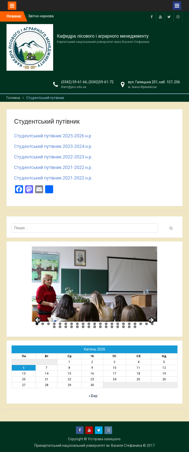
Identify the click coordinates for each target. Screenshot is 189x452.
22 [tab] (54, 326)
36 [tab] (135, 326)
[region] (94, 284)
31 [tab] (106, 326)
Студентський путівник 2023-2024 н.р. (53, 146)
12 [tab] (100, 323)
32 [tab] (112, 326)
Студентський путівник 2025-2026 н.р (52, 135)
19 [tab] (140, 323)
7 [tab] (71, 323)
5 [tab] (60, 323)
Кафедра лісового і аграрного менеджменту (103, 36)
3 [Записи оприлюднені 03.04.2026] (114, 362)
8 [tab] (77, 323)
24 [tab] (65, 326)
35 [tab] (129, 326)
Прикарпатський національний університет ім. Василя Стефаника (88, 445)
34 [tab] (123, 326)
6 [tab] (65, 323)
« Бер (93, 396)
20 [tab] (146, 323)
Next (151, 320)
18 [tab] (135, 323)
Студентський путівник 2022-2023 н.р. (53, 156)
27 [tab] (83, 326)
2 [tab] (42, 323)
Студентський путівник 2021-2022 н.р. (53, 167)
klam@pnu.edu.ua (73, 87)
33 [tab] (117, 326)
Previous (38, 320)
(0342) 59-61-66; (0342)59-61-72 (87, 82)
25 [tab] (71, 326)
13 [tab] (106, 323)
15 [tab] (117, 323)
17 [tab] (129, 323)
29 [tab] (94, 326)
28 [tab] (88, 326)
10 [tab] (88, 323)
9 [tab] (83, 323)
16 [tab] (123, 323)
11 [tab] (94, 323)
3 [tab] (48, 323)
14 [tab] (112, 323)
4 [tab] (54, 323)
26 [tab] (77, 326)
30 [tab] (100, 326)
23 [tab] (60, 326)
